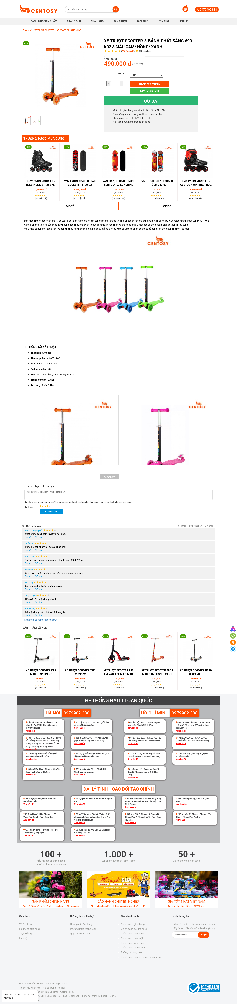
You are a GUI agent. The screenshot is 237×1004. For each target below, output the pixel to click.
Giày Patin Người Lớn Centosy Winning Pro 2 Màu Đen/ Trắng (196, 183)
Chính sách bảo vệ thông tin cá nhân (141, 957)
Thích (39, 537)
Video (167, 206)
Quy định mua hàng (80, 933)
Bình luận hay (195, 526)
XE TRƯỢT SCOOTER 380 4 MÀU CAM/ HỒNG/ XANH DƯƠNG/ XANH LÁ (157, 672)
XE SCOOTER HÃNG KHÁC (69, 30)
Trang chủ (27, 30)
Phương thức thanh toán (83, 928)
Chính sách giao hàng (133, 924)
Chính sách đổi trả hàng (134, 928)
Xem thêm (109, 476)
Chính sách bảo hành (132, 933)
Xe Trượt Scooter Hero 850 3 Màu (196, 672)
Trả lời (28, 537)
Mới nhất (209, 526)
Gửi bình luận (51, 511)
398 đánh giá (128, 51)
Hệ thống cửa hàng (29, 928)
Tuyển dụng (25, 933)
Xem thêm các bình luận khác (40, 619)
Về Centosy (25, 924)
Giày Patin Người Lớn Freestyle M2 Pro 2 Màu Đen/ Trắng (41, 183)
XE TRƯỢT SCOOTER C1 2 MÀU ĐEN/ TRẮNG (41, 672)
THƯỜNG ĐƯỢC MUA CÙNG (43, 139)
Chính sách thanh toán (133, 947)
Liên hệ (23, 938)
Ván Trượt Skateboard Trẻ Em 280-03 (157, 183)
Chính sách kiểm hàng (133, 943)
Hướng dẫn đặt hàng (81, 924)
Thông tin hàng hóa (131, 952)
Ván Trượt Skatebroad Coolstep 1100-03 (80, 183)
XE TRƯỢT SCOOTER (44, 30)
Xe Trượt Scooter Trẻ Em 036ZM (80, 672)
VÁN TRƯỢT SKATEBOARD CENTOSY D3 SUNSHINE (118, 183)
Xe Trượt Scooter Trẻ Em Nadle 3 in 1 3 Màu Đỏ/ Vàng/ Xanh (118, 672)
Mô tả (70, 206)
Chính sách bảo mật (132, 938)
